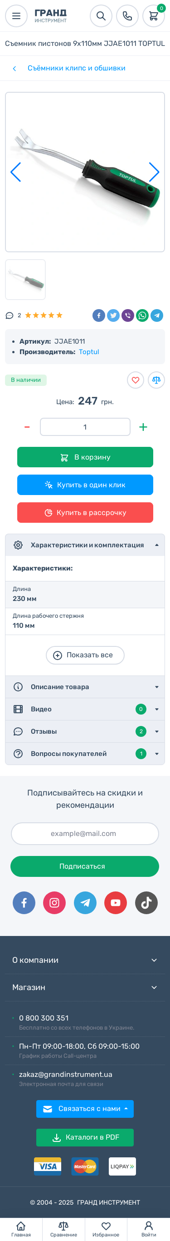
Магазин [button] (85, 987)
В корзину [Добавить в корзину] (85, 457)
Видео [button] (79, 709)
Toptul (89, 352)
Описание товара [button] (51, 686)
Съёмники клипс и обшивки (77, 68)
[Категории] (13, 68)
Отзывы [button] (79, 731)
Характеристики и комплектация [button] (78, 545)
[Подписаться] (85, 833)
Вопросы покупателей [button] (79, 753)
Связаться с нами (82, 1109)
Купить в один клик (85, 485)
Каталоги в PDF (85, 1137)
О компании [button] (85, 960)
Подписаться (82, 866)
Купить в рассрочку (85, 512)
